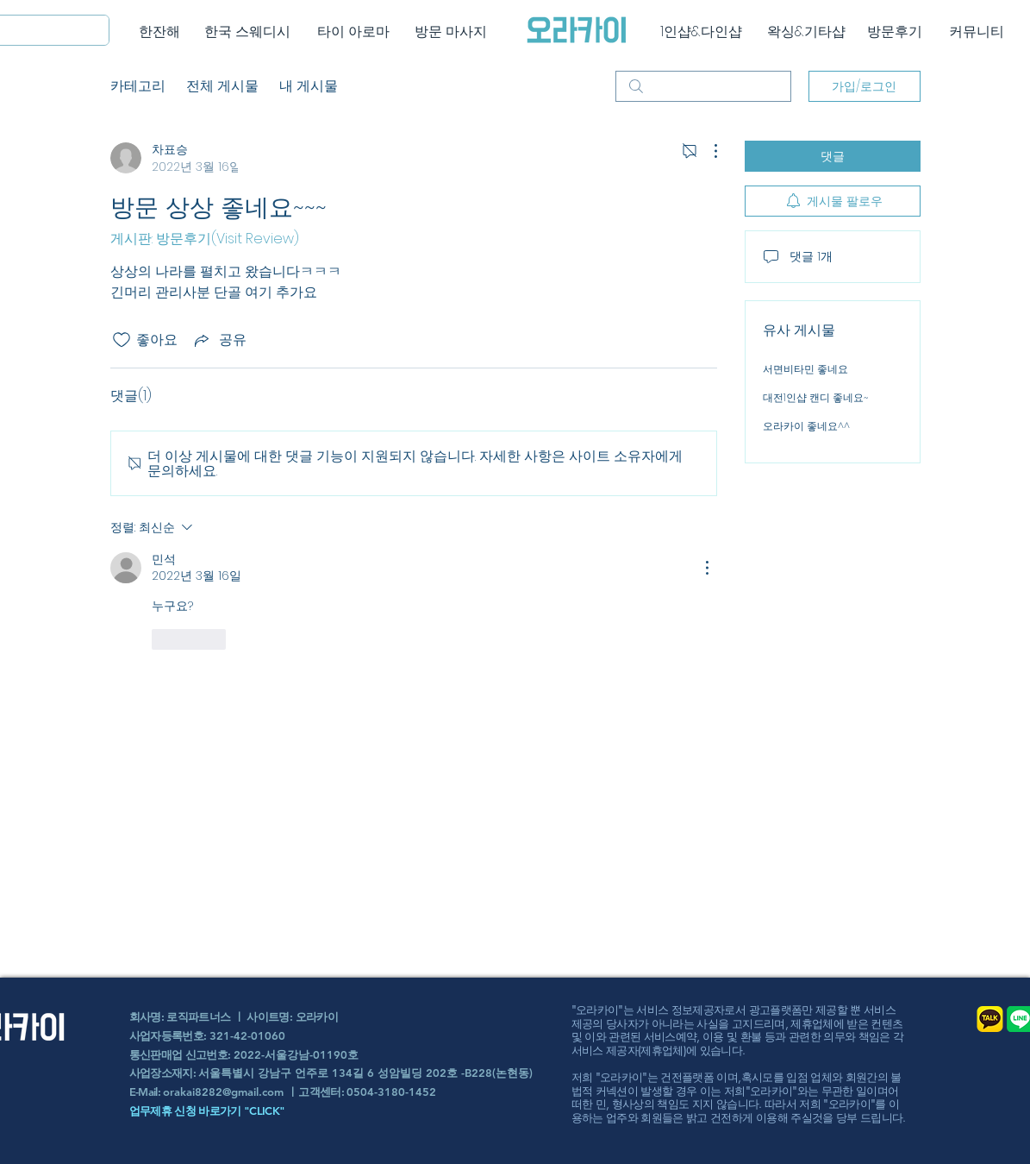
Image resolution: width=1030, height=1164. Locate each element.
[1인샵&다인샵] (701, 32)
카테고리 (137, 86)
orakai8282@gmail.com (223, 1091)
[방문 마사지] (451, 32)
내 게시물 (308, 86)
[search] (703, 86)
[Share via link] (219, 339)
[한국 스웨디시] (248, 32)
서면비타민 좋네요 (805, 369)
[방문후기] (895, 32)
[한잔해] (160, 32)
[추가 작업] (706, 151)
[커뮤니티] (977, 32)
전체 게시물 (222, 86)
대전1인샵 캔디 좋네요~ (815, 397)
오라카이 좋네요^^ (806, 425)
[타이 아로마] (354, 32)
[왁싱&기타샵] (806, 32)
